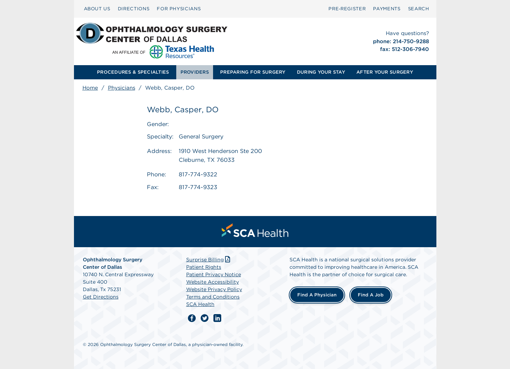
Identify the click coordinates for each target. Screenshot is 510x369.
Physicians (121, 88)
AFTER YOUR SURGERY (384, 72)
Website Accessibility (212, 282)
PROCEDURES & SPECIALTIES (133, 72)
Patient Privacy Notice (213, 274)
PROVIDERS (194, 72)
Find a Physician (317, 294)
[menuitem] (97, 9)
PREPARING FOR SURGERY (252, 72)
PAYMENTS (386, 8)
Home (90, 88)
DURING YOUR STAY (321, 72)
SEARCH (418, 8)
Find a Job (371, 294)
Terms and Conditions (213, 297)
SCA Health (200, 304)
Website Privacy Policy (214, 289)
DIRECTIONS (134, 8)
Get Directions (101, 297)
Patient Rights (203, 267)
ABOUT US (97, 8)
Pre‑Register (347, 8)
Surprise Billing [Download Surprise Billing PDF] (209, 259)
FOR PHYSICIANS (179, 8)
